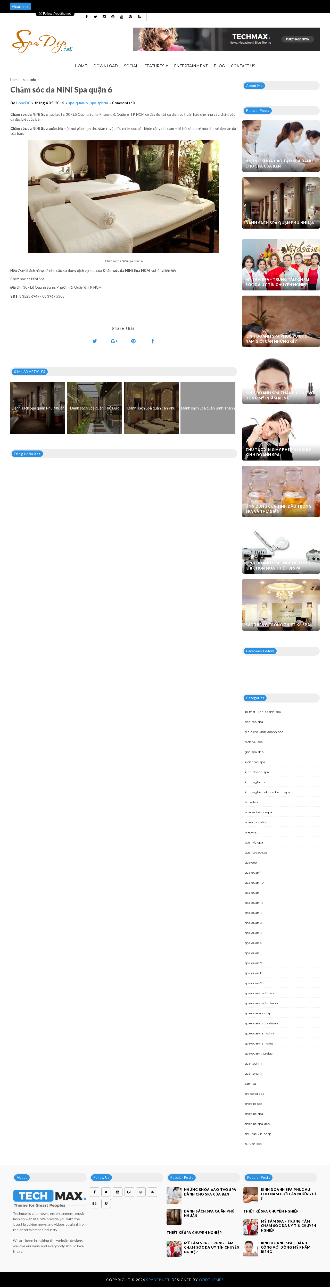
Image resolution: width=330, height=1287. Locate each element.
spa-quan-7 (253, 963)
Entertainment (191, 66)
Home (81, 66)
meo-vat (251, 832)
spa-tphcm (31, 80)
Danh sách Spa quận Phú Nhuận (280, 223)
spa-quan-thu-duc (259, 1053)
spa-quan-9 (253, 983)
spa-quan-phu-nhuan (261, 1023)
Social (131, 66)
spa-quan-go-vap (258, 1013)
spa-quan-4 (253, 933)
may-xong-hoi (256, 822)
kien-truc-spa (255, 762)
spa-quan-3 (253, 923)
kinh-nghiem (255, 782)
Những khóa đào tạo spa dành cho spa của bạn (279, 163)
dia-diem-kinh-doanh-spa (264, 732)
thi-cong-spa (254, 1094)
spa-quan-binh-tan (259, 993)
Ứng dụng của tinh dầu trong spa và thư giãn (278, 509)
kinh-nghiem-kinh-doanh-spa (267, 792)
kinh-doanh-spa (257, 772)
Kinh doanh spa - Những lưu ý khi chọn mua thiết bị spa (278, 565)
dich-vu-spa (254, 742)
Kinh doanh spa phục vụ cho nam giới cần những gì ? (276, 339)
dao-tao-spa (254, 722)
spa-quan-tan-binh (259, 1033)
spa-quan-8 (253, 973)
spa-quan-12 (254, 903)
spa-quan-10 (254, 882)
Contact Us (243, 66)
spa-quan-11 (253, 893)
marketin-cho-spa (258, 812)
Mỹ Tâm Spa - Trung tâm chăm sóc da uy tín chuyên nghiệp (277, 282)
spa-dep (251, 862)
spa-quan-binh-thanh (261, 1003)
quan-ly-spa (254, 842)
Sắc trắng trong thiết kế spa (277, 625)
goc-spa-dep (254, 752)
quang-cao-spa (256, 852)
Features (156, 66)
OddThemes (211, 1279)
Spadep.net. (159, 1279)
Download (105, 66)
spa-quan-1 (253, 872)
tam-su (250, 1083)
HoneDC (23, 103)
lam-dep (251, 802)
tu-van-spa (253, 1144)
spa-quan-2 (253, 913)
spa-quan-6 (78, 103)
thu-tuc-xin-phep (258, 1134)
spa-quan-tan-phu (259, 1043)
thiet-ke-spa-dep (257, 1124)
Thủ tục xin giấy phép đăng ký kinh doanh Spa (278, 452)
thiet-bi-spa (253, 1104)
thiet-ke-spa (254, 1114)
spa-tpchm (253, 1063)
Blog (219, 66)
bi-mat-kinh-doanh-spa (263, 712)
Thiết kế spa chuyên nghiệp (194, 1233)
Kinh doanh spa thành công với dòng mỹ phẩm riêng (280, 395)
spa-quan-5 (253, 943)
